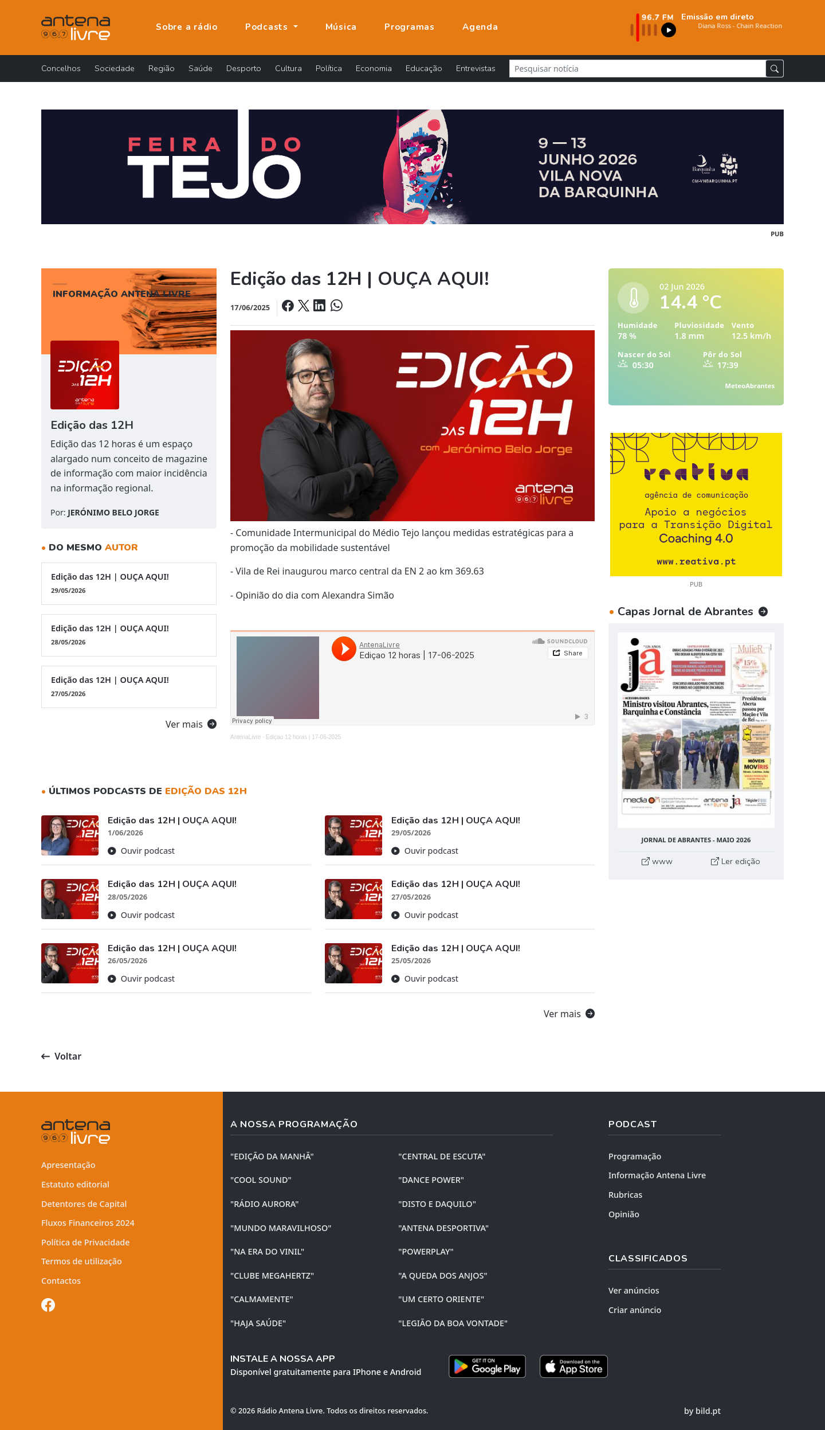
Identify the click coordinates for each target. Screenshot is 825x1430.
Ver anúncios (633, 1290)
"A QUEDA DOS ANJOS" (442, 1275)
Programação (634, 1156)
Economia (374, 68)
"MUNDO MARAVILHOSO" (280, 1227)
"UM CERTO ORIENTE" (441, 1299)
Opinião (623, 1214)
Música (341, 27)
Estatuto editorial (75, 1184)
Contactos (61, 1280)
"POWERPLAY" (425, 1251)
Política (329, 68)
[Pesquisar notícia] (637, 68)
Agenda (480, 27)
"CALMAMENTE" (261, 1299)
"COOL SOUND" (261, 1179)
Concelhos (61, 68)
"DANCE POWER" (431, 1179)
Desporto (243, 68)
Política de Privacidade (85, 1242)
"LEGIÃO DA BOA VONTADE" (453, 1323)
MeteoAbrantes (750, 385)
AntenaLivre (245, 737)
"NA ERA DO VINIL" (267, 1251)
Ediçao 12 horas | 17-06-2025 (303, 737)
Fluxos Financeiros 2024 (88, 1222)
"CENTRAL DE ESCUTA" (441, 1156)
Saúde (200, 68)
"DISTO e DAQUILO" (437, 1203)
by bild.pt (702, 1410)
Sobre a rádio (187, 27)
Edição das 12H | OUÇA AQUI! (129, 583)
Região (161, 68)
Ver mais (191, 724)
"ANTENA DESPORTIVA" (443, 1227)
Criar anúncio (634, 1309)
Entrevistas (476, 68)
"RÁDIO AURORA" (264, 1203)
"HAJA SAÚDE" (258, 1323)
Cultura (288, 68)
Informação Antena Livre (657, 1175)
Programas (409, 27)
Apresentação (68, 1164)
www (657, 861)
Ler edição (735, 861)
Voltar (61, 1056)
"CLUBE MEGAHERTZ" (272, 1275)
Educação (424, 68)
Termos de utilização (81, 1261)
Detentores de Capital (84, 1203)
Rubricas (625, 1194)
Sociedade (115, 68)
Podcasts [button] (268, 27)
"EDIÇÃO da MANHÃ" (272, 1156)
